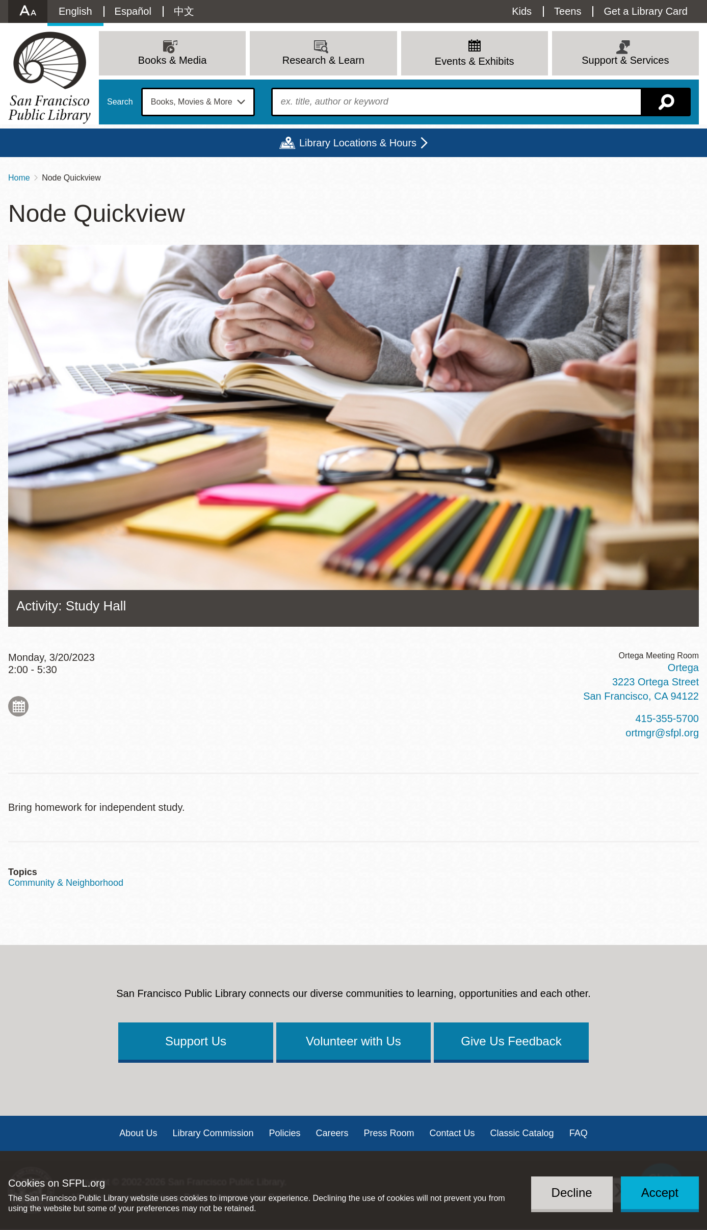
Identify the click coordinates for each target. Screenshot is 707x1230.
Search (120, 102)
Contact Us (452, 1133)
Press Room (389, 1133)
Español (133, 11)
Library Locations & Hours (357, 142)
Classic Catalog (522, 1133)
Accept (659, 1192)
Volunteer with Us (353, 1041)
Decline (572, 1192)
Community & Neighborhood (65, 883)
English (75, 11)
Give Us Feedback (511, 1041)
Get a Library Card (646, 11)
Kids (522, 11)
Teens (567, 11)
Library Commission (212, 1133)
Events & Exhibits (474, 61)
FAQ (578, 1133)
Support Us (195, 1041)
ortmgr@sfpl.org (662, 732)
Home (19, 177)
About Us (138, 1133)
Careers (332, 1133)
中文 (184, 11)
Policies (284, 1133)
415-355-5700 (667, 718)
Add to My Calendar (18, 706)
